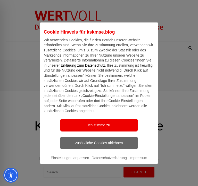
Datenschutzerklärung (109, 162)
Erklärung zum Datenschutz (83, 70)
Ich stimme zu (99, 130)
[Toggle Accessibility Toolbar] (9, 175)
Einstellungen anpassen (70, 162)
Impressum (138, 162)
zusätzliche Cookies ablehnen (99, 147)
